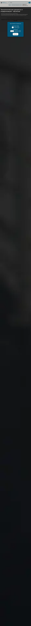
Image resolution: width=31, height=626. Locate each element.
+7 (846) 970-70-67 (24, 4)
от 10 (18, 27)
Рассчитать (15, 34)
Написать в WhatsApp (25, 5)
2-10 (15, 27)
